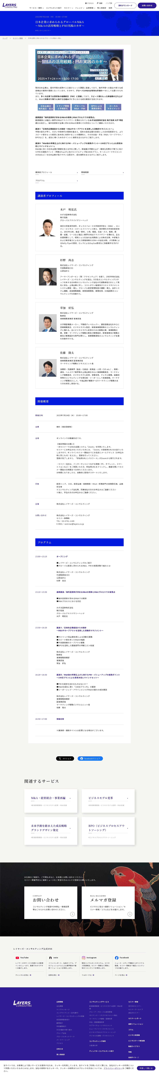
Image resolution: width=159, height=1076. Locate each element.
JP (107, 3)
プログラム (56, 180)
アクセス (90, 3)
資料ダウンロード (125, 5)
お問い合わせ (147, 5)
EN (111, 3)
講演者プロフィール (56, 172)
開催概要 (102, 172)
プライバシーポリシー (113, 1068)
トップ (5, 38)
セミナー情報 (18, 38)
